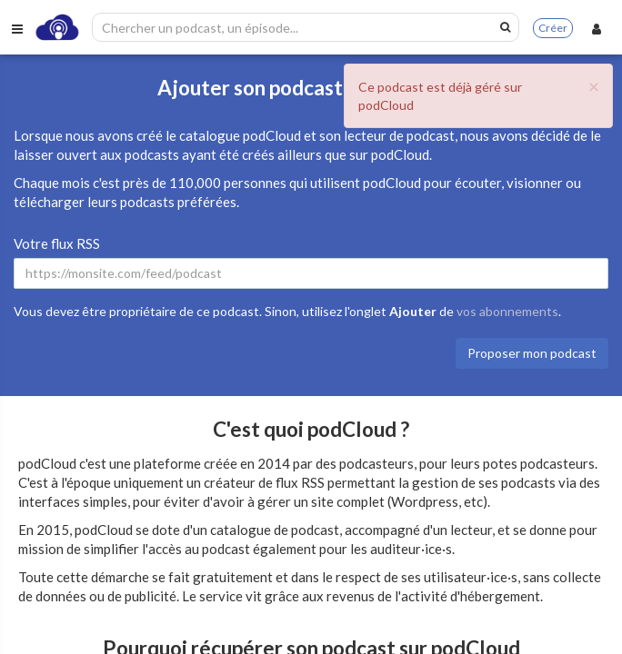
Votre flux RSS (57, 243)
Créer (552, 28)
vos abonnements (507, 311)
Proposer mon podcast (532, 353)
